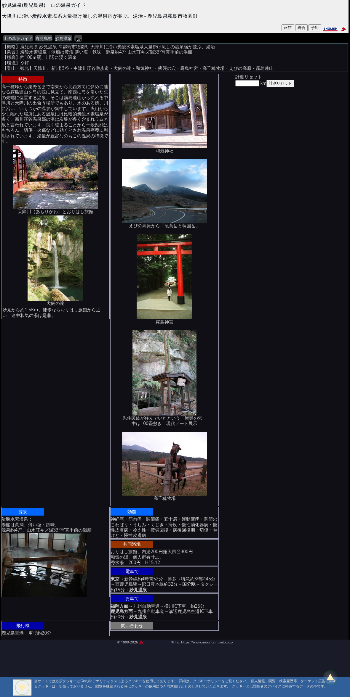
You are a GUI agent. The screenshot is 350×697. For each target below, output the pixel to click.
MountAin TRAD (154, 642)
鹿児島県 (44, 38)
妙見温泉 (63, 38)
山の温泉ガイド (18, 38)
